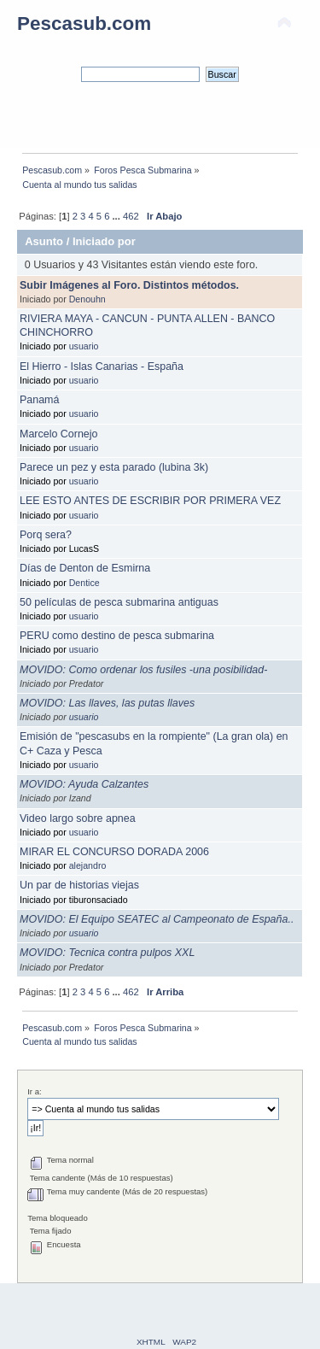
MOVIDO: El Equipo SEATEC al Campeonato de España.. (157, 919)
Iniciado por (104, 241)
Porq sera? (46, 535)
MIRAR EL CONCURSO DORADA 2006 (114, 852)
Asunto (44, 241)
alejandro (88, 865)
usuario (84, 346)
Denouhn (87, 299)
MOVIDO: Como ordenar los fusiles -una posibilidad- (143, 670)
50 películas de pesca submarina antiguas (119, 602)
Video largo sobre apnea (78, 818)
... (118, 216)
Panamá (39, 400)
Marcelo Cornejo (58, 434)
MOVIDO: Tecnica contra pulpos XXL (107, 953)
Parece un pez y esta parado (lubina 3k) (114, 467)
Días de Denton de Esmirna (85, 568)
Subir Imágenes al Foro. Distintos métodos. (129, 285)
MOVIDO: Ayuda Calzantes (84, 784)
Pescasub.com (84, 23)
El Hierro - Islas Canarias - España (101, 366)
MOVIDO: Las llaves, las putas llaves (107, 703)
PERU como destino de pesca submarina (117, 636)
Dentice (84, 583)
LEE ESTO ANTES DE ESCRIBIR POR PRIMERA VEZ (150, 501)
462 (131, 216)
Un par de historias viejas (79, 885)
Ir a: (34, 1091)
